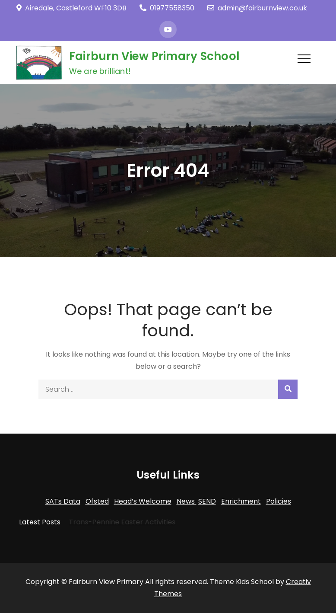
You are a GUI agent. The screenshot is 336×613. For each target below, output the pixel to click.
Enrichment (241, 501)
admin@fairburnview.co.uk (257, 8)
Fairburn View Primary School (154, 56)
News (187, 501)
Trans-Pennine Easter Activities (116, 522)
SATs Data (62, 501)
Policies (278, 501)
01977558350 (166, 8)
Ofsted (97, 501)
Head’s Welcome (142, 501)
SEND (207, 501)
